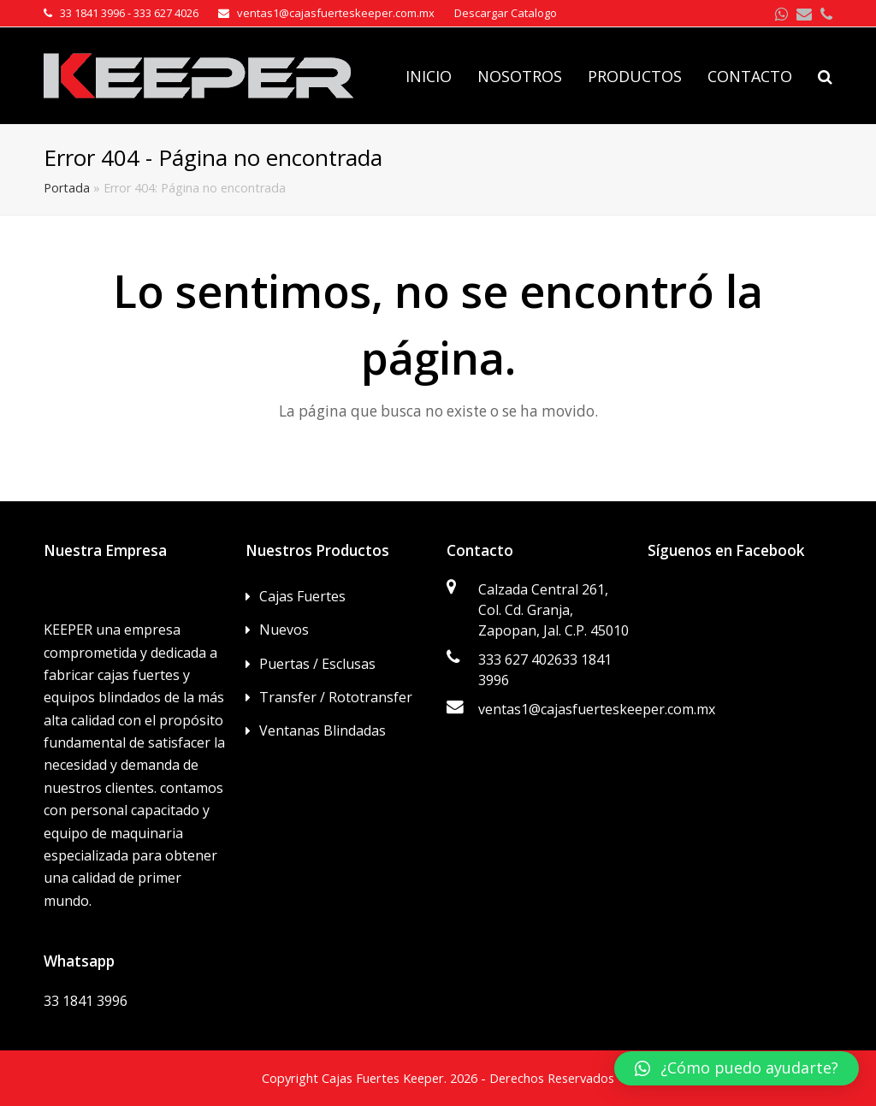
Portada (67, 188)
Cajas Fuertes (302, 596)
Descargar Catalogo (505, 13)
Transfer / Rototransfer (335, 697)
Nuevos (284, 629)
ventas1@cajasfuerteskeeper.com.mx (596, 709)
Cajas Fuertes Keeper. (384, 1077)
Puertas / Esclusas (317, 663)
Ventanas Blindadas (322, 730)
